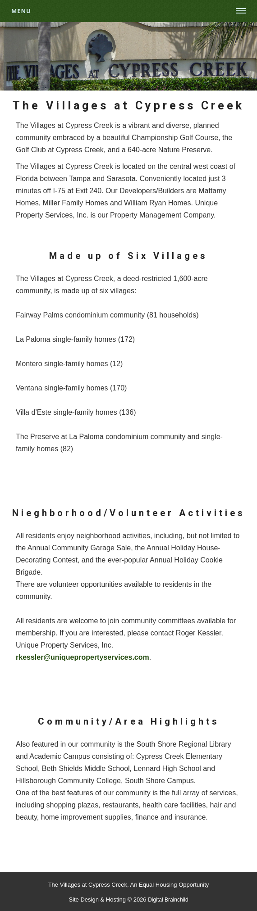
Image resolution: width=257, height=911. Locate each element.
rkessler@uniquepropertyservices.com (82, 657)
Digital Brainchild (168, 900)
